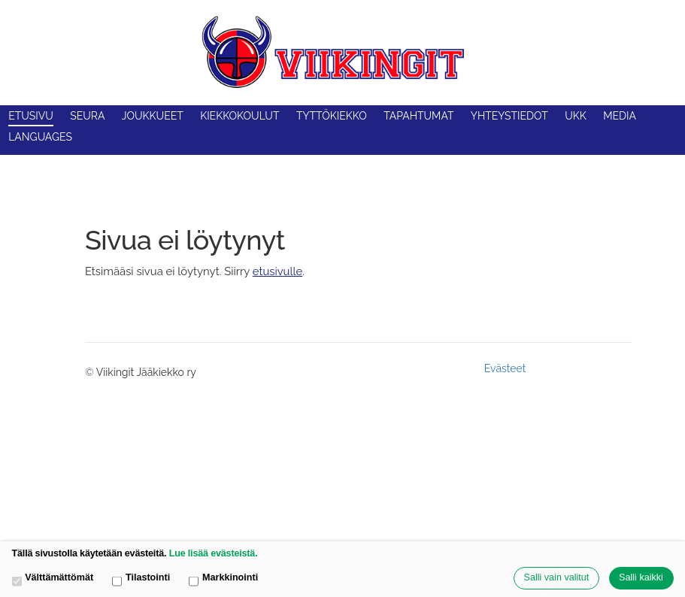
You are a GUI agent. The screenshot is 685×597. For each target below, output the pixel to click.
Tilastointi (141, 578)
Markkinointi (223, 578)
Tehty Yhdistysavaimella (581, 368)
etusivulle (278, 271)
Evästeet (505, 368)
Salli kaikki (641, 577)
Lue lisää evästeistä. (213, 553)
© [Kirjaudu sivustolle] (90, 372)
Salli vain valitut (557, 577)
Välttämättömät (53, 578)
